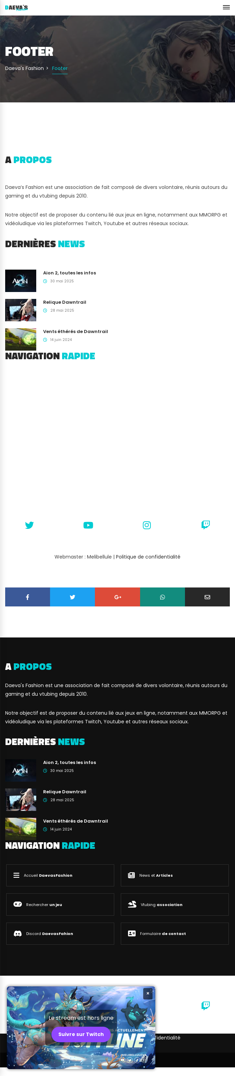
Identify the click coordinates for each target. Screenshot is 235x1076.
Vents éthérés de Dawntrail (75, 331)
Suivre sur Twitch (81, 1034)
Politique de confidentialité (148, 556)
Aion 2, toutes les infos (69, 273)
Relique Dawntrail (64, 302)
